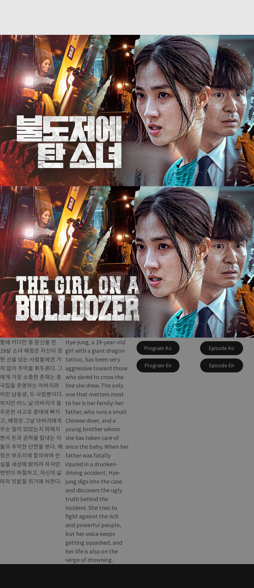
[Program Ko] (158, 348)
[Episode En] (221, 365)
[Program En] (158, 365)
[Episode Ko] (221, 348)
